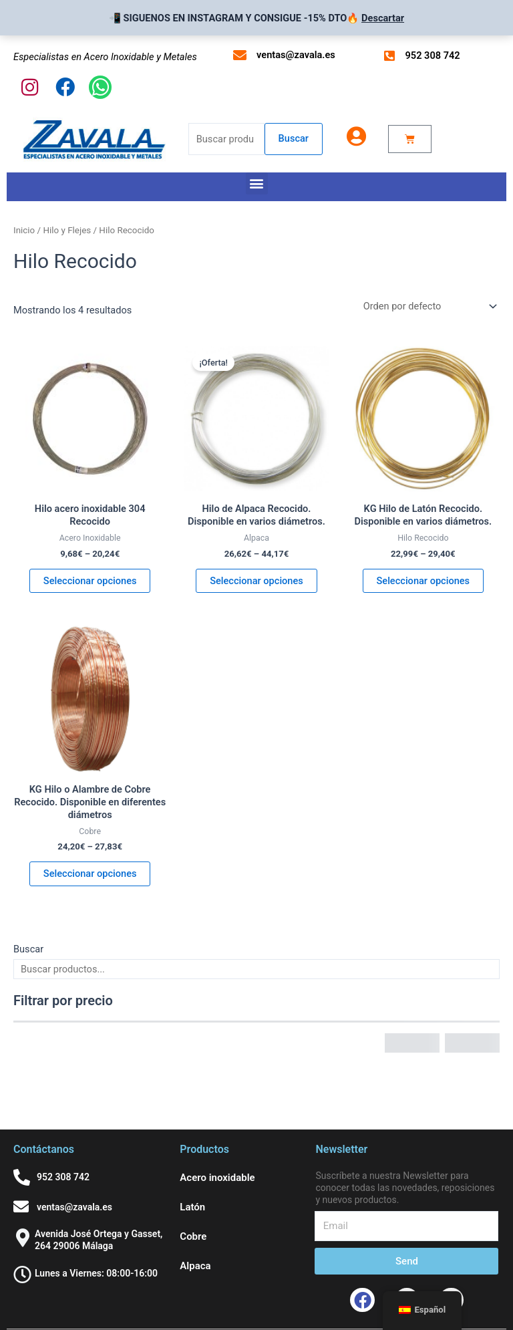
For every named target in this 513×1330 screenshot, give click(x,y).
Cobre (193, 1236)
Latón (192, 1207)
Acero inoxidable (217, 1178)
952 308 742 (432, 55)
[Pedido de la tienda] (429, 306)
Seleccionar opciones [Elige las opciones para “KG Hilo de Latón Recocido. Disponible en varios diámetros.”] (423, 581)
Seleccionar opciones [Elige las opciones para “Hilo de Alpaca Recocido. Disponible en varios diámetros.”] (256, 581)
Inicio (24, 230)
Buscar (294, 138)
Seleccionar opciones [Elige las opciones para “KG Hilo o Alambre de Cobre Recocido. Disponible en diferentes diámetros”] (90, 874)
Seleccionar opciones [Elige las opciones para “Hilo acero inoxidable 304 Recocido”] (90, 581)
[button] (257, 183)
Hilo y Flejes (67, 230)
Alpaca (195, 1266)
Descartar (382, 18)
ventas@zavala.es (295, 55)
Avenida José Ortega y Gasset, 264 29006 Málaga (98, 1239)
